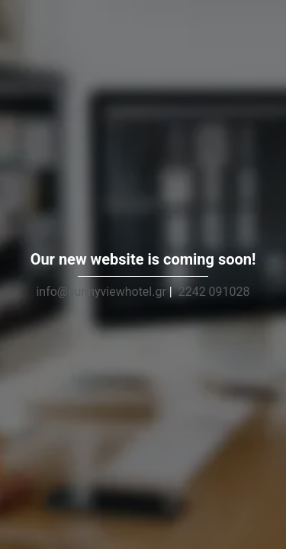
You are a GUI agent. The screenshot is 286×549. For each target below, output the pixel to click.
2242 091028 (214, 291)
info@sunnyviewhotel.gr (100, 291)
